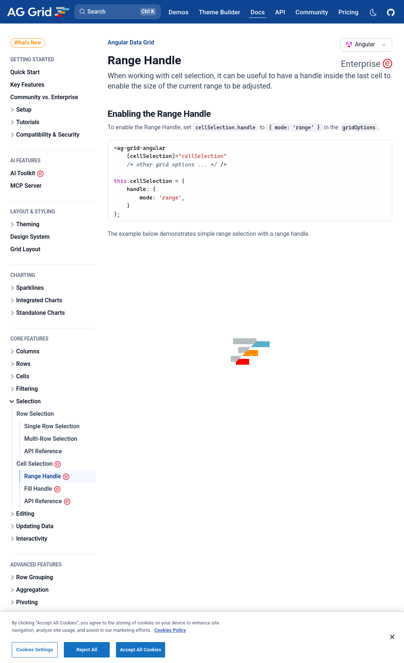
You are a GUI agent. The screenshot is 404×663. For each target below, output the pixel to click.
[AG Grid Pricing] (348, 12)
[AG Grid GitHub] (391, 12)
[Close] (392, 641)
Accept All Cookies (140, 653)
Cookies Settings (34, 653)
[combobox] (366, 44)
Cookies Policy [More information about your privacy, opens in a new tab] (170, 634)
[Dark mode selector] (373, 12)
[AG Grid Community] (311, 12)
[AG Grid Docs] (257, 12)
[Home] (37, 12)
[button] (117, 11)
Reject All (86, 653)
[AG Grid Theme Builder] (219, 12)
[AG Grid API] (280, 12)
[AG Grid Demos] (179, 12)
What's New (27, 43)
